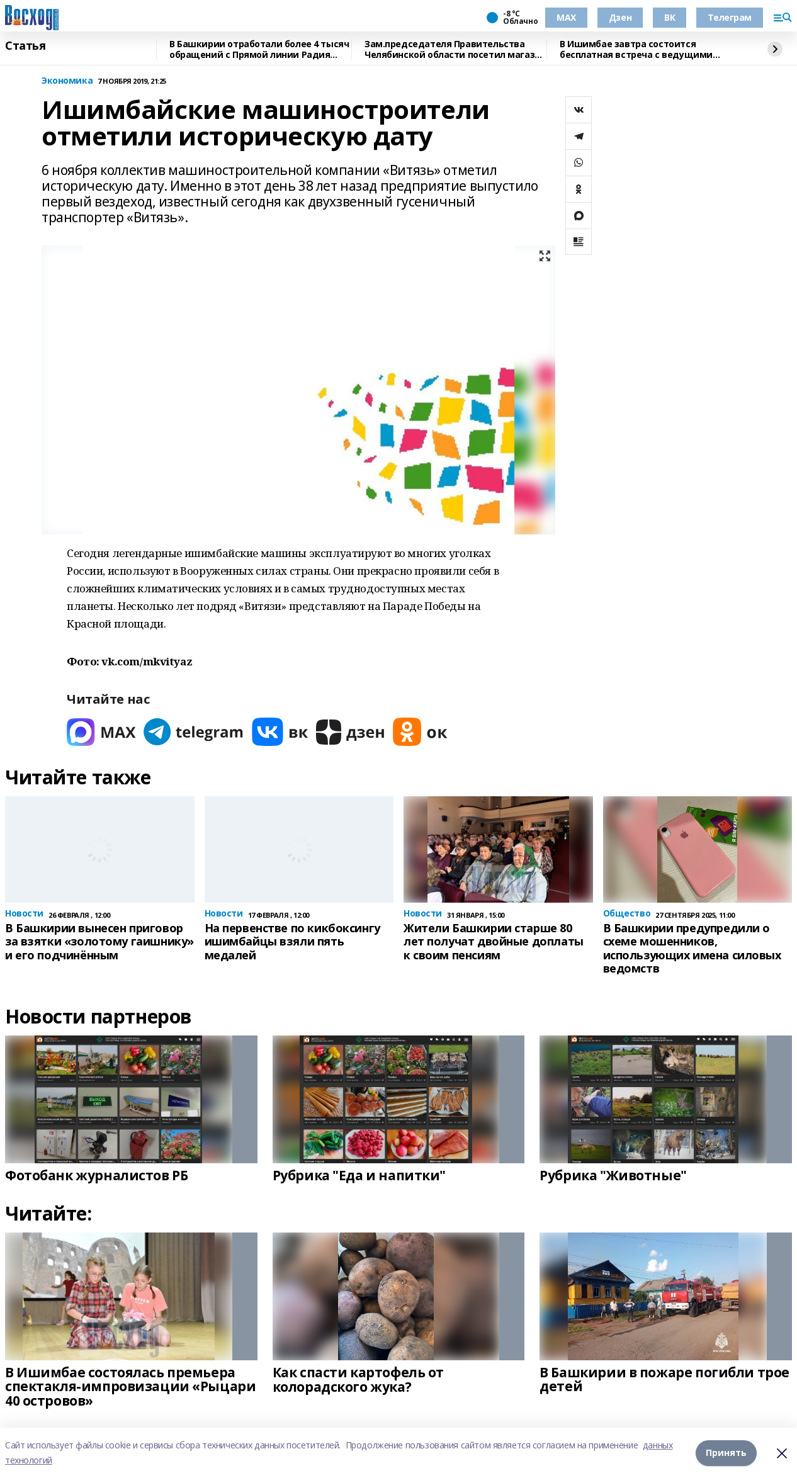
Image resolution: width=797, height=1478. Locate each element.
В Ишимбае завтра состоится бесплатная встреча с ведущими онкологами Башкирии (636, 49)
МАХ (566, 17)
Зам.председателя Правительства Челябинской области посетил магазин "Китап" (455, 49)
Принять (726, 1452)
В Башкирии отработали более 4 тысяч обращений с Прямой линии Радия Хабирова (259, 49)
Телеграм (730, 17)
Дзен (620, 17)
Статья (25, 46)
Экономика (67, 81)
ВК (669, 17)
